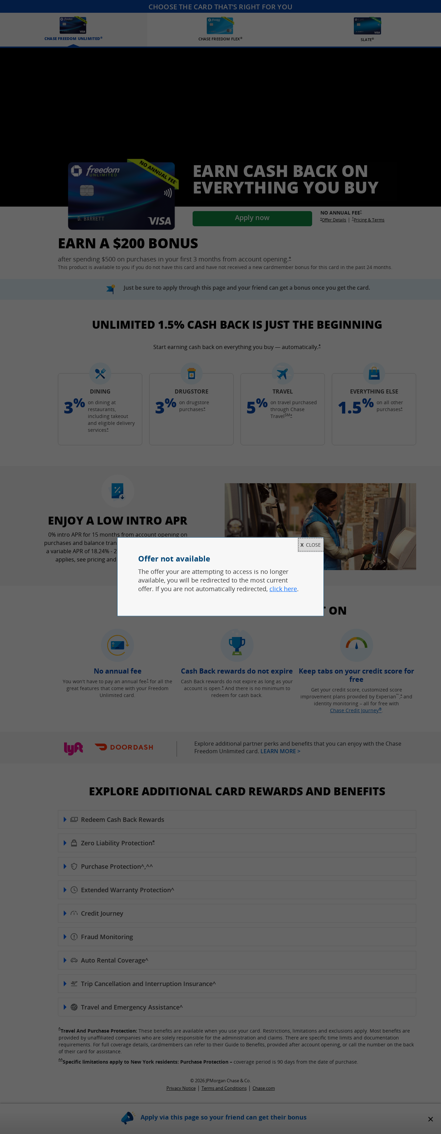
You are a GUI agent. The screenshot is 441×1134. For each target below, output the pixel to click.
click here (283, 589)
